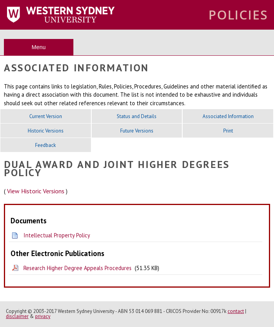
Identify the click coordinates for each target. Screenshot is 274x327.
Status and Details (137, 116)
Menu (39, 47)
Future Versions (136, 130)
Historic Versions (46, 130)
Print (228, 130)
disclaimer (17, 316)
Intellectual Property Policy (56, 235)
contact (236, 311)
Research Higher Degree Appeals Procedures (77, 268)
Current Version (45, 116)
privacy (42, 316)
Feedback (45, 145)
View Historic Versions (35, 191)
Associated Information (228, 116)
